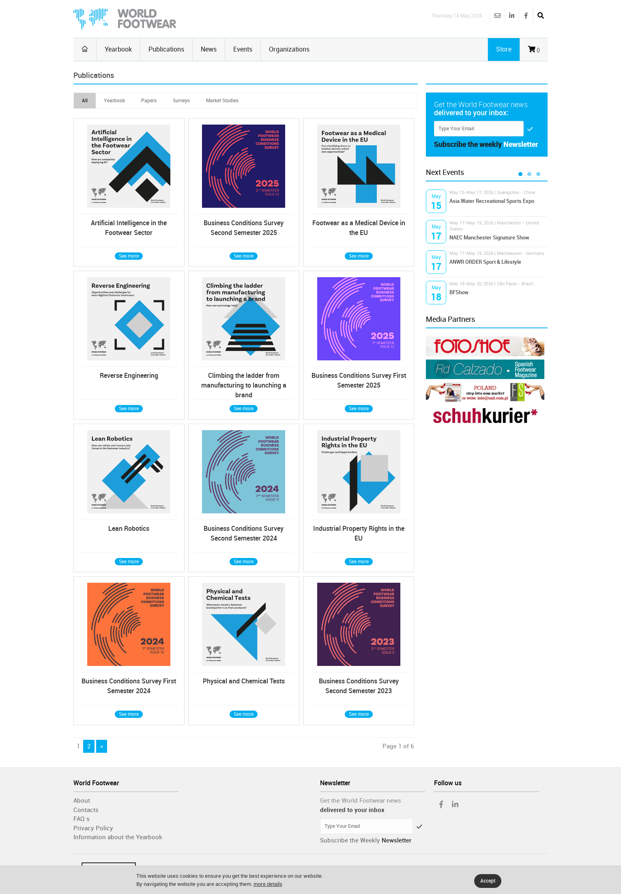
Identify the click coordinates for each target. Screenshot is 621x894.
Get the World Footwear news (360, 800)
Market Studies (222, 100)
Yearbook (118, 49)
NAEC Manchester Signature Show (489, 238)
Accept (487, 881)
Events (242, 49)
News (209, 49)
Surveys (181, 100)
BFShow (458, 292)
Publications (166, 49)
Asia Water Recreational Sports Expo (491, 201)
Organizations (289, 49)
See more (129, 256)
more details (268, 884)
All (85, 100)
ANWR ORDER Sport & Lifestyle (485, 262)
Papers (149, 100)
